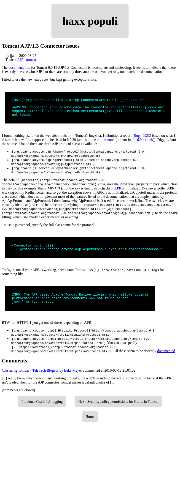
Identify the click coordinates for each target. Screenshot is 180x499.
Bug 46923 (142, 139)
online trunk (106, 143)
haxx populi (90, 21)
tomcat (31, 60)
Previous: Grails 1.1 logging (42, 408)
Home (90, 423)
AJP (20, 60)
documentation (19, 67)
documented (166, 358)
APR (117, 192)
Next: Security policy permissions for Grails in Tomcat (118, 408)
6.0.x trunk (145, 143)
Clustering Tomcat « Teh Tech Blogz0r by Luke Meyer (42, 377)
